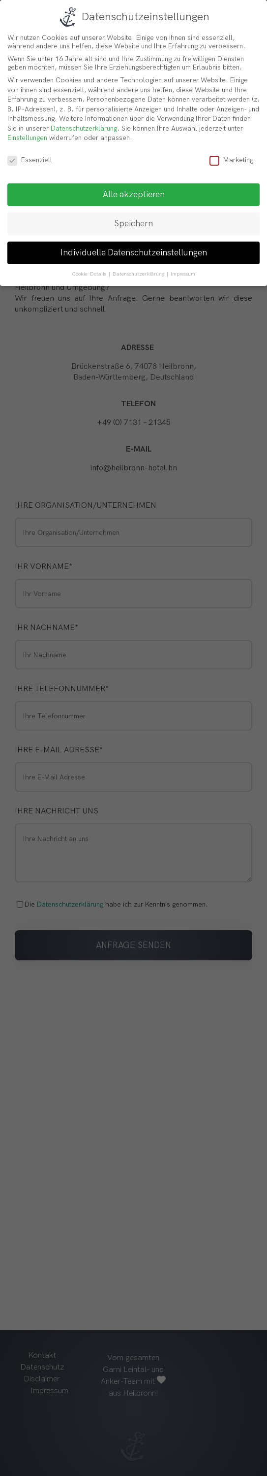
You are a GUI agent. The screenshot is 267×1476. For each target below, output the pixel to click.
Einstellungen (27, 138)
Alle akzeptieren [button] (134, 194)
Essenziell (29, 160)
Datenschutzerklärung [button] (139, 274)
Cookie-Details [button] (90, 274)
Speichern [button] (133, 223)
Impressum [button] (183, 274)
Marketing (231, 160)
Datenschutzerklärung (84, 128)
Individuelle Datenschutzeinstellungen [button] (133, 252)
